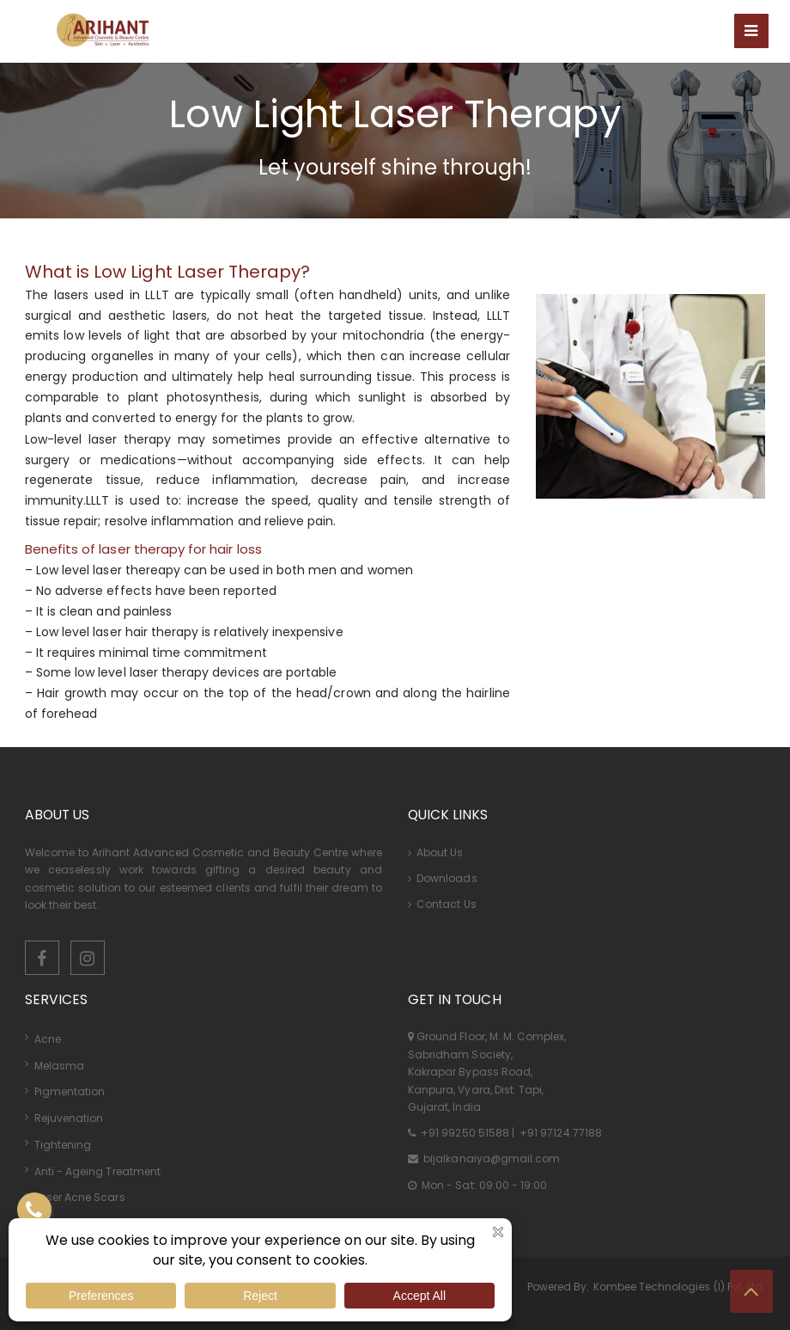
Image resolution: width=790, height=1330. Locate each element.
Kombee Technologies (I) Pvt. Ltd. (679, 1286)
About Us (436, 852)
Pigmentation (70, 1091)
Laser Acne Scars (79, 1197)
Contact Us (442, 904)
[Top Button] (751, 1291)
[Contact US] (34, 1209)
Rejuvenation (69, 1118)
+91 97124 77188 (559, 1132)
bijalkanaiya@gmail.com (490, 1158)
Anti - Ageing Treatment (97, 1171)
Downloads (442, 878)
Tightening (63, 1144)
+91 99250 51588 (465, 1132)
